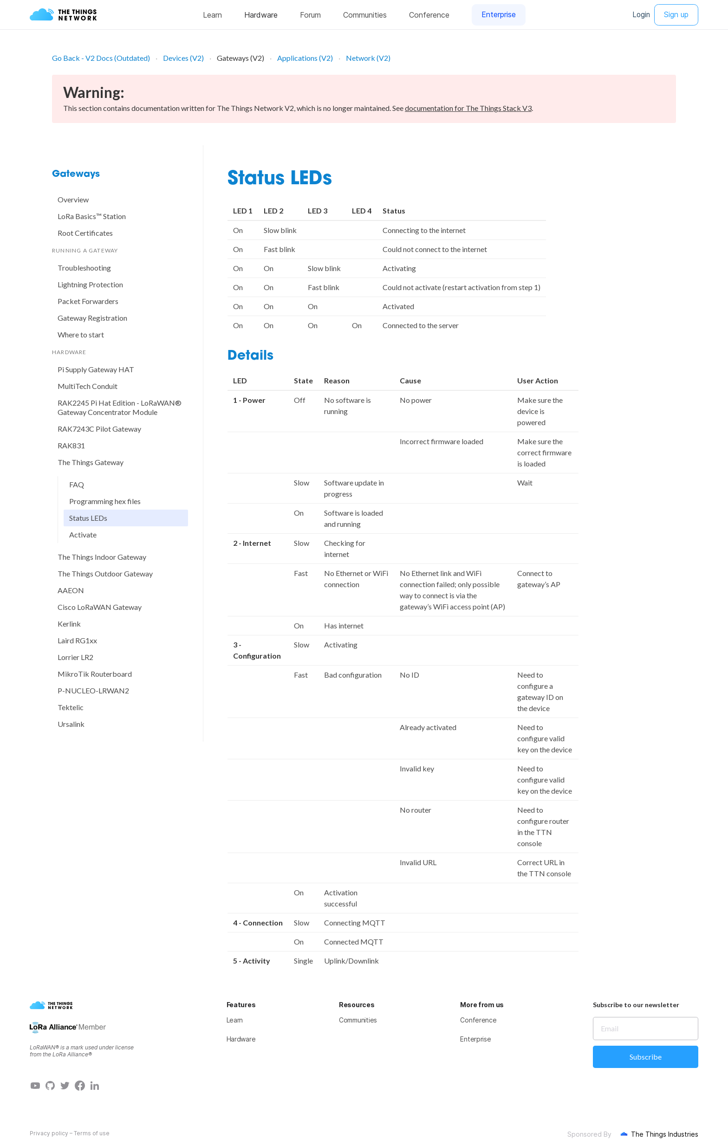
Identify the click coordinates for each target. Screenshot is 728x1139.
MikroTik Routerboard (95, 673)
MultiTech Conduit (87, 386)
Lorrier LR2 (75, 657)
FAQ (76, 484)
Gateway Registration (92, 317)
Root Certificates (85, 232)
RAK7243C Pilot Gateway (99, 428)
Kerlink (69, 623)
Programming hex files (105, 501)
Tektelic (71, 707)
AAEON (71, 590)
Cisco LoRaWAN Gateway (100, 606)
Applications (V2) (305, 57)
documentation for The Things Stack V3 (468, 108)
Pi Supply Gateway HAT (96, 369)
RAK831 (71, 445)
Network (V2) (368, 57)
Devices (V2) (183, 57)
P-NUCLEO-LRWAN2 (93, 690)
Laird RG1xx (77, 640)
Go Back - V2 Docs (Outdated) (101, 57)
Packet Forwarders (88, 301)
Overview (73, 199)
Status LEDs (88, 517)
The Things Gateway (91, 462)
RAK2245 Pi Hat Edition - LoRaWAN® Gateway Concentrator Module (120, 407)
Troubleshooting (84, 267)
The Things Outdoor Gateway (105, 573)
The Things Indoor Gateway (102, 556)
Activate (83, 534)
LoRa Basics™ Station (92, 216)
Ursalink (71, 723)
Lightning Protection (90, 284)
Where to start (81, 334)
